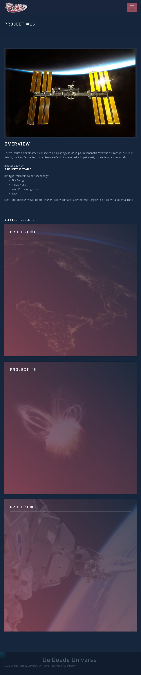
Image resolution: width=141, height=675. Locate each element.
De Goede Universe (69, 659)
